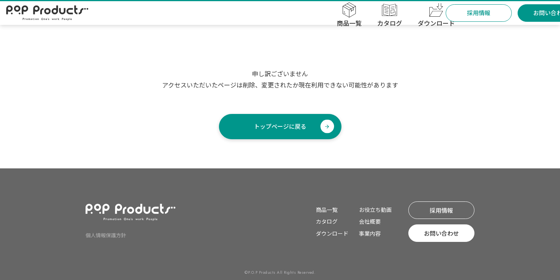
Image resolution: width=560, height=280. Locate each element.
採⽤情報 (446, 20)
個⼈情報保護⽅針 (106, 235)
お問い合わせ (518, 20)
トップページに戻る (280, 126)
